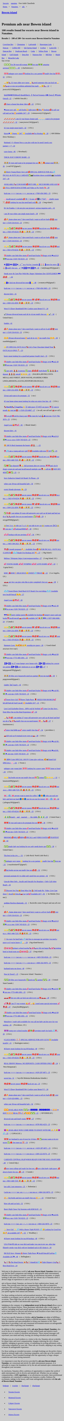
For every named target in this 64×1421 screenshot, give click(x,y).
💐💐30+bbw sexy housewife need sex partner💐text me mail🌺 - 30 (29, 676)
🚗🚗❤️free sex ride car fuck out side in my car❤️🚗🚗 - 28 (26, 998)
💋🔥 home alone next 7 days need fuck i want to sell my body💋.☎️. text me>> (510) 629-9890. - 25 (30, 1096)
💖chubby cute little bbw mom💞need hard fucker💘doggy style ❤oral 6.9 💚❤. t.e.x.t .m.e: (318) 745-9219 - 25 (31, 438)
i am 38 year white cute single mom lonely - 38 (21, 214)
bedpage (6, 1386)
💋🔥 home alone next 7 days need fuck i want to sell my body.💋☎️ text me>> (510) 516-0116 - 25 (30, 239)
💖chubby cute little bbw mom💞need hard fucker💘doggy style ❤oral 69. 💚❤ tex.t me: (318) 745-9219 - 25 (31, 1216)
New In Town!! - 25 (11, 974)
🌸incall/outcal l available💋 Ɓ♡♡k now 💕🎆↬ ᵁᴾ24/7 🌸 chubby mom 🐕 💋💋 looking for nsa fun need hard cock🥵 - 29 (31, 200)
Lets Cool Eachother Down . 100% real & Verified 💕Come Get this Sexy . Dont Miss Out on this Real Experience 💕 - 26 (30, 710)
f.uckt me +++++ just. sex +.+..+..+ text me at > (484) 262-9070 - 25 (28, 1192)
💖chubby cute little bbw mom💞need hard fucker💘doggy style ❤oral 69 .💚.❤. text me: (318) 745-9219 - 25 (31, 752)
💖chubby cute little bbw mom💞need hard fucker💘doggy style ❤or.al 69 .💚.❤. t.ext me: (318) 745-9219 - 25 (31, 692)
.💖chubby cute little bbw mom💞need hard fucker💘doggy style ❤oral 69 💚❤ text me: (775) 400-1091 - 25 (31, 1014)
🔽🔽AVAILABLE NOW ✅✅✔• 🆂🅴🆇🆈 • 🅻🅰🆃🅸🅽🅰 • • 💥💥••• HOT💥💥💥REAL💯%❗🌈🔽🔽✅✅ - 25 (31, 1111)
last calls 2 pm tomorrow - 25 (14, 1187)
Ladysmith (32, 44)
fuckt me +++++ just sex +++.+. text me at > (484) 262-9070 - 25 (27, 963)
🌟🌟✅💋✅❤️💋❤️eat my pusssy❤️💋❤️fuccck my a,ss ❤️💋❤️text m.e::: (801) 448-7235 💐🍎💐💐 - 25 (31, 931)
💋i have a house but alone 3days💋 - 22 (19, 104)
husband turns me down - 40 (14, 968)
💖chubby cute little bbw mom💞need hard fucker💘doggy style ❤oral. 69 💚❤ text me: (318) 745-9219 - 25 (31, 363)
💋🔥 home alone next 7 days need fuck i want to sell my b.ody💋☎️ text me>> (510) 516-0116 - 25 (30, 330)
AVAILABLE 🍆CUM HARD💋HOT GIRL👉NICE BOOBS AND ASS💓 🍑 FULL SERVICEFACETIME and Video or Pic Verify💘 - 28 (31, 186)
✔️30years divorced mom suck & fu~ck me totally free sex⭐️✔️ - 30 (29, 314)
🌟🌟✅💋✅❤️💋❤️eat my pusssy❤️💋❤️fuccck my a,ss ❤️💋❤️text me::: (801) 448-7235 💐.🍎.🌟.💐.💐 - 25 (31, 1179)
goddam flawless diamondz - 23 (15, 903)
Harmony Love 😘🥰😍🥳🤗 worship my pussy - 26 (23, 645)
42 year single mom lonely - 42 (15, 128)
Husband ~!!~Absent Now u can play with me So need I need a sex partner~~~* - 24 (27, 144)
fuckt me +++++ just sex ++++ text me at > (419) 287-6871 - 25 (27, 1072)
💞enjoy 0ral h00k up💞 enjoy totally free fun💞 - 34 (23, 730)
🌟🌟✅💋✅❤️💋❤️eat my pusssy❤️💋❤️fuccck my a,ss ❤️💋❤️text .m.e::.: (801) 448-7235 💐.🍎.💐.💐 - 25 (31, 788)
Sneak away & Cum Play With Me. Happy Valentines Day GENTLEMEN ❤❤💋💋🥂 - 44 (32, 275)
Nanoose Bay (37, 55)
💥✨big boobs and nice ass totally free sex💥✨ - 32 (23, 1198)
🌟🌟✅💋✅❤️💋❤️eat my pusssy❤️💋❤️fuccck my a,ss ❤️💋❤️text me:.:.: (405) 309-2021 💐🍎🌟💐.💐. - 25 (31, 542)
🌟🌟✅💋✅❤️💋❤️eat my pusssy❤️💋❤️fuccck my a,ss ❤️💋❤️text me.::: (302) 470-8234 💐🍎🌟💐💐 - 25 (31, 809)
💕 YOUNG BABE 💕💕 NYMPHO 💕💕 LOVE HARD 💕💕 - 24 (29, 564)
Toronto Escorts (14, 1392)
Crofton (43, 48)
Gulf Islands (14, 55)
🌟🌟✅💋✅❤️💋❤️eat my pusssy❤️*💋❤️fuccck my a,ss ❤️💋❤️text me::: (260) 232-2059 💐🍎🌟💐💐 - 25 (31, 301)
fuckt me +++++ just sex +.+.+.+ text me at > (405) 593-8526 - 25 (27, 957)
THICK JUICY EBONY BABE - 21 (17, 157)
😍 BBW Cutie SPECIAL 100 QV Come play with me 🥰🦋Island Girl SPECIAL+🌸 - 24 (29, 761)
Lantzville (52, 48)
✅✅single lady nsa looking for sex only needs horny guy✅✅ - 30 (29, 846)
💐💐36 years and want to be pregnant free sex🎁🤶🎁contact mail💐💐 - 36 (31, 164)
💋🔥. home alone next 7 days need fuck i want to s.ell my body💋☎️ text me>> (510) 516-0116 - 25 (30, 913)
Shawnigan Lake (46, 44)
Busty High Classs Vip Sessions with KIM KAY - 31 (23, 1209)
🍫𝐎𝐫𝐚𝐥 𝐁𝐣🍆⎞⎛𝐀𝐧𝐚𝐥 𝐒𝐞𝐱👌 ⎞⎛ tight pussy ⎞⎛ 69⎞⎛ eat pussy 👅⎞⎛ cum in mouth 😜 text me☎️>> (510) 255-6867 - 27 (31, 408)
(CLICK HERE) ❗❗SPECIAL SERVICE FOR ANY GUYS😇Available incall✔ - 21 (30, 1041)
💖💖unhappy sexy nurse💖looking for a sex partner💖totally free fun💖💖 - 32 (32, 75)
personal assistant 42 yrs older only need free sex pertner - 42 (26, 876)
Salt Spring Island (30, 48)
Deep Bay (25, 55)
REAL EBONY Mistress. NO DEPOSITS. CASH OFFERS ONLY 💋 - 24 (31, 1063)
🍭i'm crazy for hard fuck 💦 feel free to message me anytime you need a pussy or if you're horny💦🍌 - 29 (30, 940)
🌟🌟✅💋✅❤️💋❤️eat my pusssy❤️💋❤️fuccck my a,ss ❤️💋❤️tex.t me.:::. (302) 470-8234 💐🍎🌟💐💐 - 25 (31, 496)
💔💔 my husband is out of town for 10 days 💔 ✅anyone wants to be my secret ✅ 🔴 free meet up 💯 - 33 (30, 1140)
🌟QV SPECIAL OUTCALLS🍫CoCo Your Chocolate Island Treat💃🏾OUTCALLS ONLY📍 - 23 (29, 348)
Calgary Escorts (14, 1403)
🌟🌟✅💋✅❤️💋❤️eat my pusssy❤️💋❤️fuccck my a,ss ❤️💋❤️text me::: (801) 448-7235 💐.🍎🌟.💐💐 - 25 (31, 458)
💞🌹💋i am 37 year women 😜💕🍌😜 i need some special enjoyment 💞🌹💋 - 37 (31, 1005)
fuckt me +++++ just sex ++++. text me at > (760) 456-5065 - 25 (27, 193)
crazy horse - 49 (10, 152)
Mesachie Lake (13, 58)
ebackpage (36, 1386)
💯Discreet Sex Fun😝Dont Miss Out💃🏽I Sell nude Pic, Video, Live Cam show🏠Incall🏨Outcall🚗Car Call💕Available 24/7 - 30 (30, 892)
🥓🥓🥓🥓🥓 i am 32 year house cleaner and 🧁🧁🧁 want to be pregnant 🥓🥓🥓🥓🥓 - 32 (31, 120)
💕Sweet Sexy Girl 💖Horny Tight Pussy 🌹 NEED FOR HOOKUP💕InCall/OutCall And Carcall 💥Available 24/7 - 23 (29, 701)
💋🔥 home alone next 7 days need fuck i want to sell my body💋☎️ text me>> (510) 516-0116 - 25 (30, 221)
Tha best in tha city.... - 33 (13, 855)
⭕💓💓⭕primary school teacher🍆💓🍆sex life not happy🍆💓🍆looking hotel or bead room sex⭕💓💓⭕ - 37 (32, 950)
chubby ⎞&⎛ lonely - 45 (12, 685)
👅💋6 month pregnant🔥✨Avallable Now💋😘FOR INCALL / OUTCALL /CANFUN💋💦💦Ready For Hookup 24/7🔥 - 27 (32, 551)
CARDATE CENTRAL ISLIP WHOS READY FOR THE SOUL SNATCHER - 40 (31, 1161)
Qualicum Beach (21, 51)
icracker (15, 1386)
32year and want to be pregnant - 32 (17, 396)
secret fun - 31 (9, 1078)
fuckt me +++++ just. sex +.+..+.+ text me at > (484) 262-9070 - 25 (28, 1224)
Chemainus (21, 44)
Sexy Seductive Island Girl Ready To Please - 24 (21, 478)
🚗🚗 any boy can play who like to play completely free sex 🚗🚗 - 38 (30, 582)
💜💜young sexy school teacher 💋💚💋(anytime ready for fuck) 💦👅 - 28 (30, 1032)
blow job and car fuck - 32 (13, 1204)
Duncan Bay (7, 51)
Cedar (33, 51)
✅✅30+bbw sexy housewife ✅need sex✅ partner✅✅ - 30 (27, 980)
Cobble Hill (16, 48)
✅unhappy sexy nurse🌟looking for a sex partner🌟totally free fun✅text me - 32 (32, 863)
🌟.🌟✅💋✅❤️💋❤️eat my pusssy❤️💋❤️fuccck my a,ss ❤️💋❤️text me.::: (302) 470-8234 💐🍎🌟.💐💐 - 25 (31, 230)
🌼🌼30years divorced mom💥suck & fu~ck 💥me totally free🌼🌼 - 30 (31, 338)
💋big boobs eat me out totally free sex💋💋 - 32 (22, 870)
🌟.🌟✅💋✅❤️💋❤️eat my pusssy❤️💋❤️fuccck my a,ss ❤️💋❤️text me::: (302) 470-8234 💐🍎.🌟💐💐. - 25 (31, 248)
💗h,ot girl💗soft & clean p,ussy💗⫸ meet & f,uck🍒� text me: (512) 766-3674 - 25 (31, 417)
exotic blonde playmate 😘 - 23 (15, 489)
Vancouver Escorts (15, 1409)
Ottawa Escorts (13, 1415)
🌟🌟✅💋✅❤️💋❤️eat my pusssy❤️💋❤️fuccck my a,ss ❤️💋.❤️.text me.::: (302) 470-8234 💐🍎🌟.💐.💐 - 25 (31, 1056)
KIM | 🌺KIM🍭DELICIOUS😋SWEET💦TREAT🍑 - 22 (26, 573)
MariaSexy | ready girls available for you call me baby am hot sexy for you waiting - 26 (30, 1023)
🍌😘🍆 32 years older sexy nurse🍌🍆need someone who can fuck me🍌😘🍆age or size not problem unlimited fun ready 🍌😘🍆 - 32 (31, 84)
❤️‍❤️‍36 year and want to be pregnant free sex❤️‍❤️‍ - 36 (24, 823)
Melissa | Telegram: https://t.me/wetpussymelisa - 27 (23, 558)
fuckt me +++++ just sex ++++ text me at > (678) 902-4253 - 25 (27, 1124)
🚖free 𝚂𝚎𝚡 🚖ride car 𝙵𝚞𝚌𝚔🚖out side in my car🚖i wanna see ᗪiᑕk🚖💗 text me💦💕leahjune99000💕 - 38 (31, 527)
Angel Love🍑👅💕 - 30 (13, 425)
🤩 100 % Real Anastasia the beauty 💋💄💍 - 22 (22, 445)
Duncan (5, 48)
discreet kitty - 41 (10, 294)
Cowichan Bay (8, 44)
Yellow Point (43, 51)
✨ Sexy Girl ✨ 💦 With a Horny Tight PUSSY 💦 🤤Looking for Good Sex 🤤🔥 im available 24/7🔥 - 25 (32, 1231)
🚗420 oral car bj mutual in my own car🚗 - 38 (21, 736)
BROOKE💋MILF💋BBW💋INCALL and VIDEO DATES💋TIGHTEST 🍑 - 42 (31, 839)
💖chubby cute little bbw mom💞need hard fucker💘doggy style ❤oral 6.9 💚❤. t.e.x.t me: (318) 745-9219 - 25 (31, 922)
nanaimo (14, 3)
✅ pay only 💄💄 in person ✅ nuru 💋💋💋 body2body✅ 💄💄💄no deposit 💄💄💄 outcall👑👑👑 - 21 (30, 372)
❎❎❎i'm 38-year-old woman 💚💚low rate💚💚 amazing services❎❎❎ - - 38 (26, 66)
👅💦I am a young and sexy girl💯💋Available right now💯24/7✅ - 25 (30, 451)
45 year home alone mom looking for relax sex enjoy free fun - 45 (27, 401)
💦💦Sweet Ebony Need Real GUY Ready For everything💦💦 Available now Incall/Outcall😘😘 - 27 (30, 592)
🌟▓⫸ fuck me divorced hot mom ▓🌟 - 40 (20, 283)
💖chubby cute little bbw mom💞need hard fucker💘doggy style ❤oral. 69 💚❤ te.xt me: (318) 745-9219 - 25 (31, 607)
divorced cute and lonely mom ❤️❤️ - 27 (19, 1119)
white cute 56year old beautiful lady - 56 (18, 484)
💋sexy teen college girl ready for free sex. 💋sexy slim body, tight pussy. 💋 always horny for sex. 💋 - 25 (31, 1170)
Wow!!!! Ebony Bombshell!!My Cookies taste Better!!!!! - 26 (26, 309)
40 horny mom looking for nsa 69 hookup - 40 (20, 1049)
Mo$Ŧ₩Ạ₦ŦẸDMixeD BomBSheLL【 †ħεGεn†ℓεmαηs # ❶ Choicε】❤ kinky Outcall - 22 (32, 96)
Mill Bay (49, 55)
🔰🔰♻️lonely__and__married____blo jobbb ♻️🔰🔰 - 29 (26, 817)
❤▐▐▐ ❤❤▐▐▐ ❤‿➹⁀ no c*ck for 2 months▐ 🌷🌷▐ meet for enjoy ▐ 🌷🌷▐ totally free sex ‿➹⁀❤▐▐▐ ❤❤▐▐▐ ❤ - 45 (32, 266)
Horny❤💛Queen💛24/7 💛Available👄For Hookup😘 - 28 (26, 133)
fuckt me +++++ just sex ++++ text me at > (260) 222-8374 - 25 (27, 1154)
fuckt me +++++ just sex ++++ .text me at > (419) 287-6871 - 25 (27, 1148)
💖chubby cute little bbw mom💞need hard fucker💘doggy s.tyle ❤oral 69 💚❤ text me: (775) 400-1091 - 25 (31, 656)
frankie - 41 (8, 323)
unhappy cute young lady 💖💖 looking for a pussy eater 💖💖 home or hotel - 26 (31, 770)
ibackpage (25, 1386)
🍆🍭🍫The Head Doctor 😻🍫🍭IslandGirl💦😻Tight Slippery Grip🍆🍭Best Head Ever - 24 (32, 1264)
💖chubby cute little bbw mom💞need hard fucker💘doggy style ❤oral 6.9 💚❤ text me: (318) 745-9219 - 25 (31, 257)
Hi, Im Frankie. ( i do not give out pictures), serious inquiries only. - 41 (29, 208)
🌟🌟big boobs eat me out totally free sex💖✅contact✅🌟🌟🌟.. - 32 (30, 778)
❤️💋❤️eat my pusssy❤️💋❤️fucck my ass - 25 (22, 1084)
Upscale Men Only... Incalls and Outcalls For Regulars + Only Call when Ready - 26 (29, 883)
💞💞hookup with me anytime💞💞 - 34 (19, 535)
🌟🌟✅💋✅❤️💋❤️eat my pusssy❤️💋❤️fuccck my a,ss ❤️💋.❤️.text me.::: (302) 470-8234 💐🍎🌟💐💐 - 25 (31, 638)
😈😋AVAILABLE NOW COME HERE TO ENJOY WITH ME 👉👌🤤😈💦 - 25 (31, 1131)
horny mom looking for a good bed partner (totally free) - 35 (25, 356)
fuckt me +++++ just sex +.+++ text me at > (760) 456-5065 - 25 (27, 288)
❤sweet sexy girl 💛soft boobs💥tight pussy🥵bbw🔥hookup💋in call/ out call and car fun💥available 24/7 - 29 (31, 111)
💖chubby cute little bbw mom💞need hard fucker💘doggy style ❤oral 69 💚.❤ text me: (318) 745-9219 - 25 (30, 830)
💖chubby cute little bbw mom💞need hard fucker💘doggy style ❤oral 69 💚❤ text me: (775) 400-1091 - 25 (32, 990)
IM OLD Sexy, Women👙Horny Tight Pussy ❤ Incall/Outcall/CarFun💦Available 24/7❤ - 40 (30, 1255)
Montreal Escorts (14, 1398)
